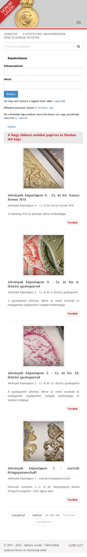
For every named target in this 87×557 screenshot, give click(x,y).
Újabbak (37, 515)
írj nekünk (20, 118)
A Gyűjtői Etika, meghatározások (44, 34)
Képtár (12, 127)
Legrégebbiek (43, 522)
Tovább (72, 222)
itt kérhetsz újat (44, 107)
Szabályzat (11, 34)
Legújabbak (18, 515)
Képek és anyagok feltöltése (21, 37)
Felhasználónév (13, 66)
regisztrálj (59, 101)
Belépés (10, 94)
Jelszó (7, 79)
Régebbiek (69, 515)
